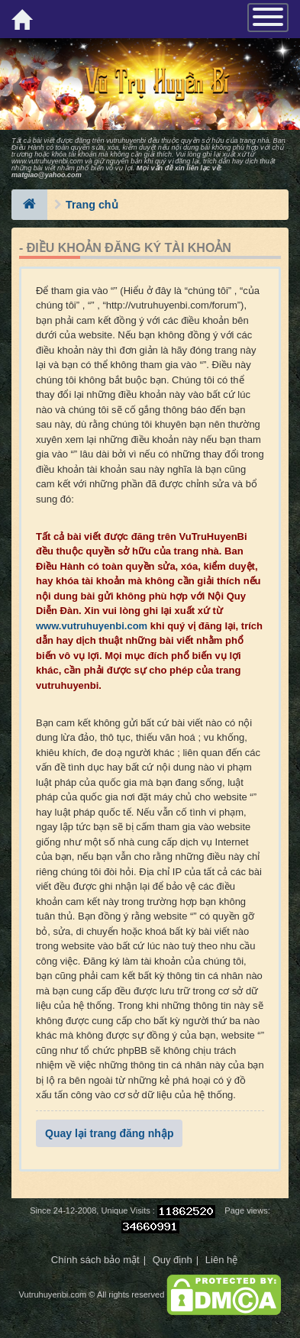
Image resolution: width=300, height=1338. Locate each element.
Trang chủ (92, 205)
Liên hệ (221, 1259)
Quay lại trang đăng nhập (109, 1133)
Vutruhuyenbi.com (53, 1294)
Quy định (172, 1259)
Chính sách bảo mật (95, 1259)
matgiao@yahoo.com (46, 175)
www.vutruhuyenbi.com (47, 161)
